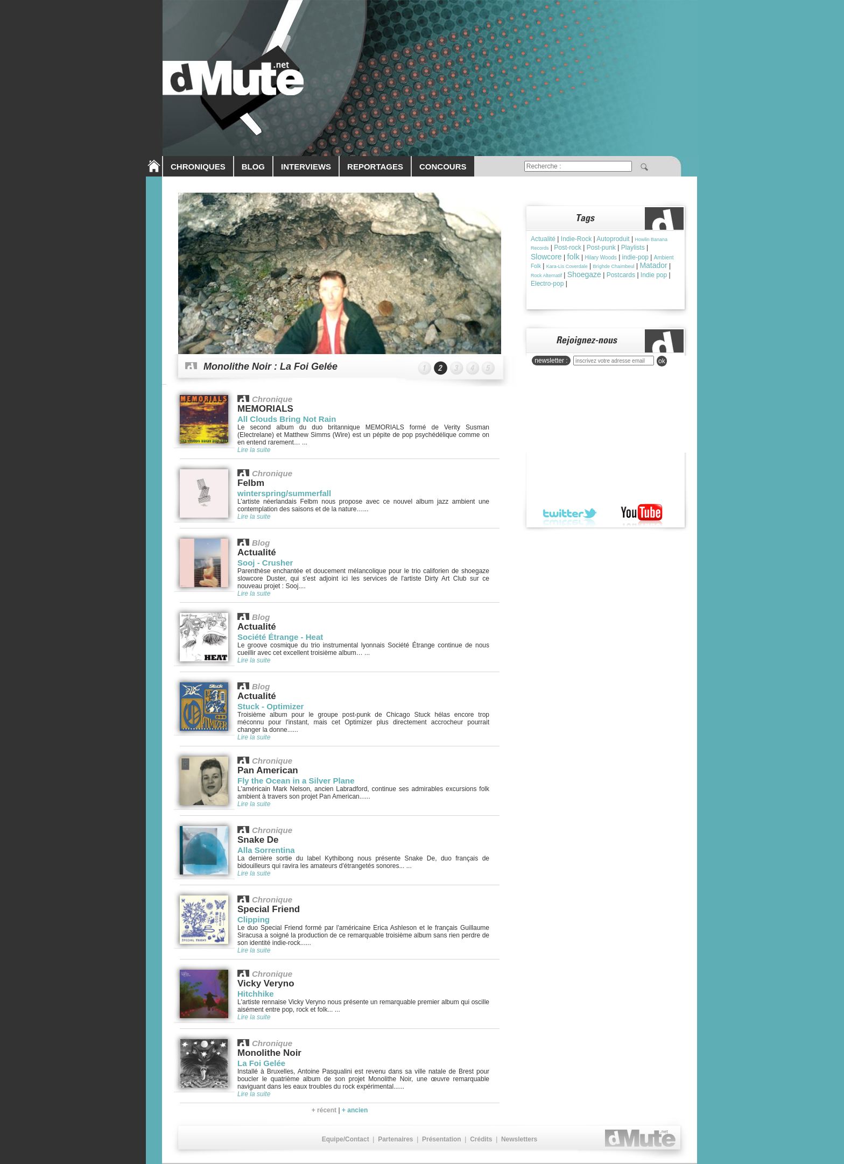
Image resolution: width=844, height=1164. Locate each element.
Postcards (621, 275)
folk (573, 256)
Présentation (441, 1139)
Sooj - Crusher (265, 562)
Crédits (481, 1139)
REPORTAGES (375, 166)
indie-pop (635, 257)
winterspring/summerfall (284, 493)
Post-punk (601, 247)
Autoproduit (612, 239)
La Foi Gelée (261, 1063)
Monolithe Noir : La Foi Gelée (270, 366)
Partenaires (395, 1139)
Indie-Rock (576, 239)
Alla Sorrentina (266, 850)
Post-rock (567, 247)
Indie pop (654, 275)
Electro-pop (547, 283)
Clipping (253, 919)
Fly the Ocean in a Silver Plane (296, 780)
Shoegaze (584, 274)
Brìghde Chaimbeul (614, 266)
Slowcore (546, 256)
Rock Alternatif (546, 275)
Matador (653, 265)
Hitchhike (255, 993)
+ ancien (355, 1110)
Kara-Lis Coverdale (567, 266)
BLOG (253, 166)
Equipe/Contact (345, 1139)
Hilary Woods (601, 257)
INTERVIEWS (306, 166)
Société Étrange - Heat (280, 636)
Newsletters (519, 1139)
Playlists (633, 247)
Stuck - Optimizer (270, 706)
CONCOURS (443, 166)
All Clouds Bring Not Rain (286, 419)
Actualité (543, 239)
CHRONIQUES (198, 166)
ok (661, 361)
